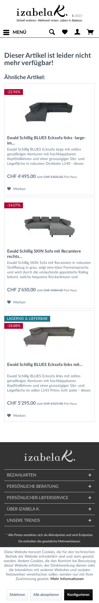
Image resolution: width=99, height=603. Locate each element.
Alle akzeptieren (46, 595)
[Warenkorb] (90, 32)
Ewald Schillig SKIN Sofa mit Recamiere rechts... (44, 254)
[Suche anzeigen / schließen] (51, 32)
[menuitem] (14, 32)
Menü (14, 31)
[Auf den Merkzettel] (16, 189)
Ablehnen (17, 595)
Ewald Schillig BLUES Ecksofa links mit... (45, 365)
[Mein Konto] (77, 32)
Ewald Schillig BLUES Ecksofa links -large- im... (46, 140)
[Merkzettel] (64, 32)
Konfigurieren (78, 595)
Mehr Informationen (67, 579)
